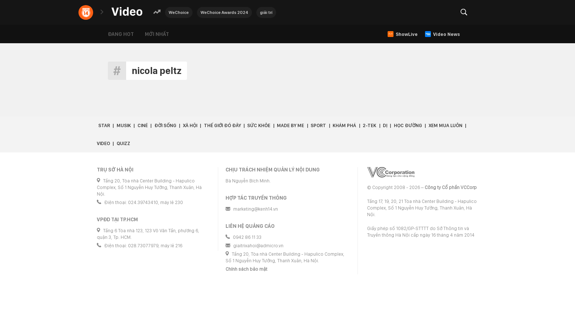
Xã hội (190, 125)
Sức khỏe (258, 125)
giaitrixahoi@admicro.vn (258, 245)
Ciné (143, 125)
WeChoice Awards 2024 (224, 12)
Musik (124, 125)
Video (103, 143)
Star (104, 125)
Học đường (408, 125)
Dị (385, 125)
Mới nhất (157, 34)
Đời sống (165, 125)
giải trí (266, 12)
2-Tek (369, 125)
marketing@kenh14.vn (255, 209)
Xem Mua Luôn (445, 125)
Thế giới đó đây (222, 125)
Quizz (123, 143)
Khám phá (344, 125)
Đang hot (121, 34)
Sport (318, 125)
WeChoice (179, 12)
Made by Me (290, 125)
